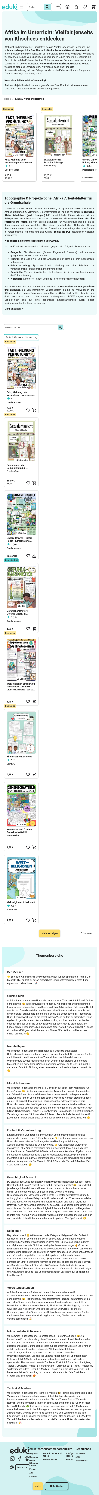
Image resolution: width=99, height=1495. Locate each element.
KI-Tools (33, 1476)
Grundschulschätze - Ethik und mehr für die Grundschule (33, 689)
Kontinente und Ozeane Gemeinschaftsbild (19, 831)
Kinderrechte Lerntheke (19, 756)
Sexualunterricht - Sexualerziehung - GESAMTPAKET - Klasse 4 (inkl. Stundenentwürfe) (58, 161)
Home (7, 98)
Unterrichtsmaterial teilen (52, 1454)
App (31, 1473)
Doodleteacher (12, 170)
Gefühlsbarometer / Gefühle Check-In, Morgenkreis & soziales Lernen (19, 612)
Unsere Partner (50, 1459)
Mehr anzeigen (14, 308)
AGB (77, 1457)
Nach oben (86, 933)
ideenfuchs (12, 909)
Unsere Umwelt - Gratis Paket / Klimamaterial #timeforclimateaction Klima (19, 539)
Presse (32, 1469)
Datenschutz (81, 1460)
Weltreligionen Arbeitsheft (21, 902)
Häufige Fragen (70, 1454)
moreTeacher (13, 835)
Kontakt (70, 1459)
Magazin (33, 1453)
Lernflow (11, 764)
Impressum (80, 1453)
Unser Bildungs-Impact (33, 1463)
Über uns (33, 1457)
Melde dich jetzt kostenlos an (20, 85)
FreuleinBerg (50, 165)
